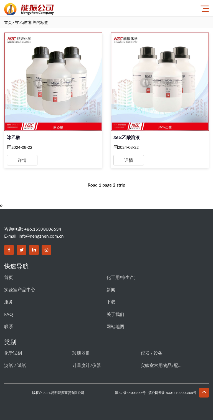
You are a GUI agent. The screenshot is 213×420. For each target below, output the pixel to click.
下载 (110, 301)
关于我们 (115, 314)
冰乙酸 (13, 137)
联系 (8, 326)
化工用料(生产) (121, 277)
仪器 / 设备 (152, 353)
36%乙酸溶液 (126, 137)
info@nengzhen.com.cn (41, 235)
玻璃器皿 (81, 353)
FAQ (8, 314)
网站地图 (115, 326)
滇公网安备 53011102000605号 (172, 393)
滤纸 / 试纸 (15, 365)
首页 (8, 22)
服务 (8, 301)
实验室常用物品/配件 (161, 365)
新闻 (110, 289)
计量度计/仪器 (86, 365)
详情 (22, 160)
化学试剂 (13, 353)
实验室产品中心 (19, 289)
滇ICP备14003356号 (130, 393)
